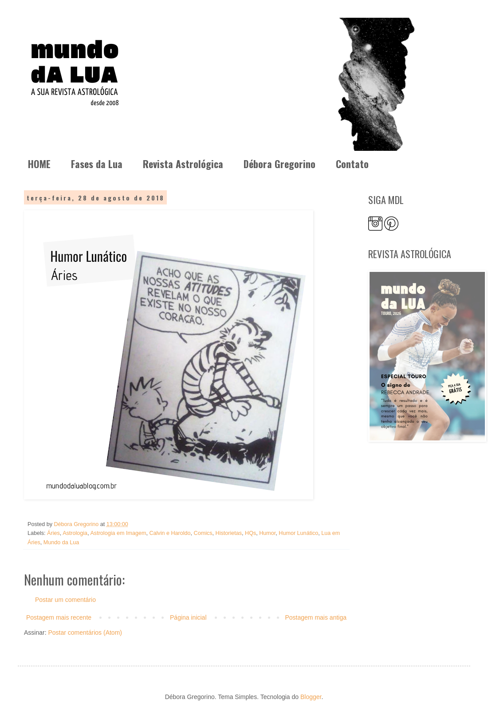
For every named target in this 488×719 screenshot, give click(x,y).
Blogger (310, 696)
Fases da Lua (96, 164)
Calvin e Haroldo (169, 533)
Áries (53, 533)
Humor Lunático (298, 533)
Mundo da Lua (61, 542)
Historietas (229, 533)
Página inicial (188, 617)
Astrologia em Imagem (118, 533)
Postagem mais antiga (315, 617)
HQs (250, 533)
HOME (39, 164)
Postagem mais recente (58, 617)
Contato (352, 164)
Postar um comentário (65, 599)
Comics (203, 533)
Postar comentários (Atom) (85, 632)
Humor (267, 533)
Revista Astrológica (183, 164)
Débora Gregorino (279, 164)
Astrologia (75, 533)
